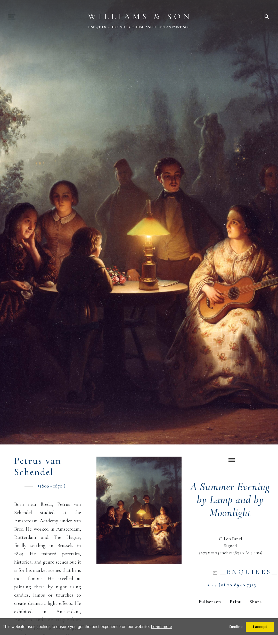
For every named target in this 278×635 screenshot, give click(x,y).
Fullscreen (210, 601)
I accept (260, 627)
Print (235, 601)
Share (256, 601)
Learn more (161, 626)
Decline (235, 627)
